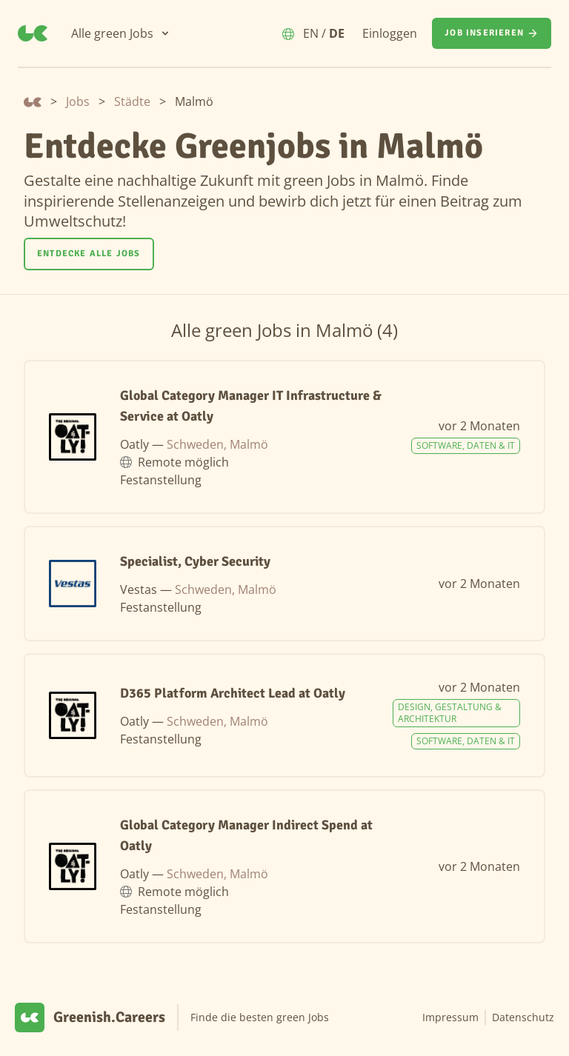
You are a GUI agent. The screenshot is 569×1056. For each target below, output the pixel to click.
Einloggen (389, 33)
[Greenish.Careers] (32, 33)
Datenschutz (523, 1017)
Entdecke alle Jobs (89, 253)
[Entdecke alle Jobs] (89, 254)
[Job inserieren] (491, 33)
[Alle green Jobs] (121, 33)
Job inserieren (492, 33)
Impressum (450, 1017)
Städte (132, 101)
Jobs (78, 101)
